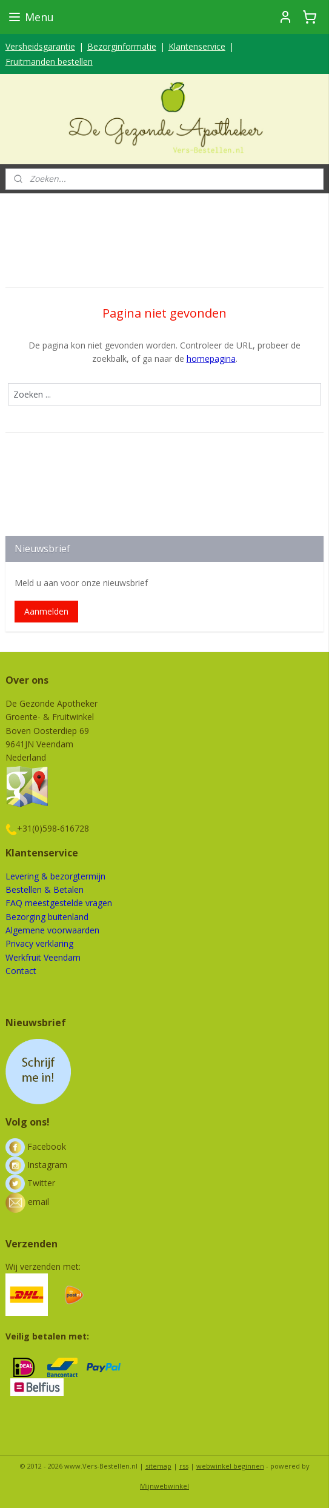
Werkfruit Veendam (43, 957)
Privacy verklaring (39, 943)
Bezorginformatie (121, 46)
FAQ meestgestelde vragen (58, 903)
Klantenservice (196, 46)
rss (183, 1465)
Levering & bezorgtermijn (55, 876)
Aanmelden (46, 611)
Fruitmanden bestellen (49, 61)
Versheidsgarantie (40, 46)
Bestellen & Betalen (44, 889)
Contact (20, 970)
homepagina (211, 359)
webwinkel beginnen (230, 1465)
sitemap (158, 1465)
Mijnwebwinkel (164, 1485)
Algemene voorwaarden (52, 930)
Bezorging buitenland (46, 916)
